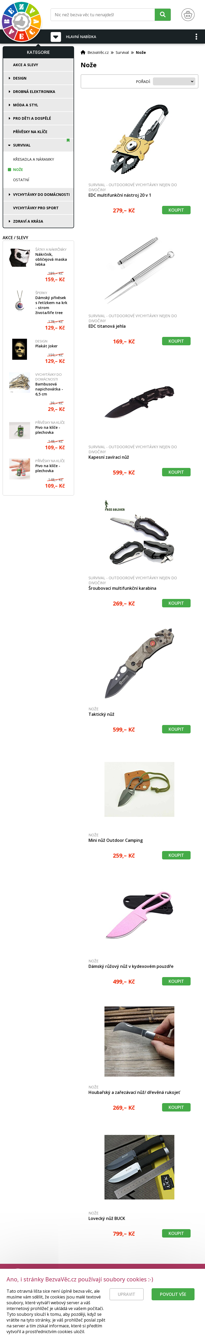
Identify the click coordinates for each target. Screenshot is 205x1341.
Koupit (176, 210)
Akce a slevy (25, 64)
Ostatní (21, 179)
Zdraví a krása (28, 221)
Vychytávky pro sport (36, 207)
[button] (196, 36)
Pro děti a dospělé (32, 118)
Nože (18, 169)
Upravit (126, 1295)
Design (19, 78)
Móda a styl (25, 104)
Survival (22, 145)
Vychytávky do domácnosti (41, 194)
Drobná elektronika (34, 91)
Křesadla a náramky (33, 159)
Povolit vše (173, 1295)
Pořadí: (144, 81)
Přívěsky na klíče (30, 131)
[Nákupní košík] (188, 14)
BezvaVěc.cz (98, 52)
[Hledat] (163, 14)
